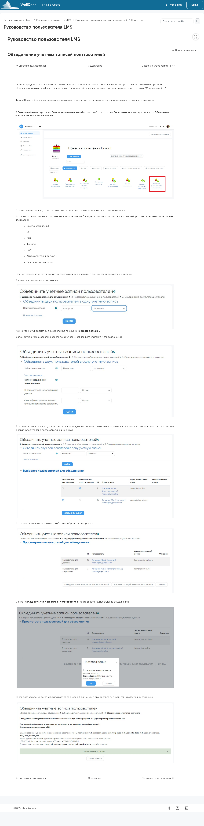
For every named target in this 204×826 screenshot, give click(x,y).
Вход (194, 5)
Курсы (37, 20)
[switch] (188, 43)
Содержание (102, 72)
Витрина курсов (20, 20)
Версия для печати (178, 56)
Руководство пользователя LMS (63, 20)
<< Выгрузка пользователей (39, 72)
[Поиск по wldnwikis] (169, 28)
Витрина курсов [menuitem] (50, 4)
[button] (174, 5)
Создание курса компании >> (165, 72)
